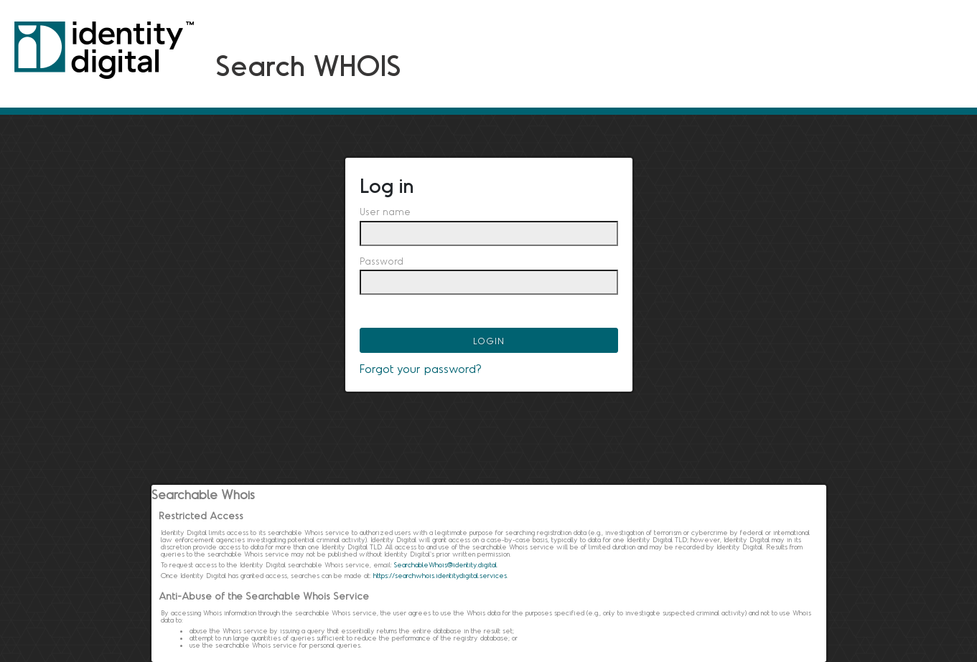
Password (381, 261)
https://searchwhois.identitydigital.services (440, 575)
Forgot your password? (421, 368)
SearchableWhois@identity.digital (445, 564)
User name (385, 211)
